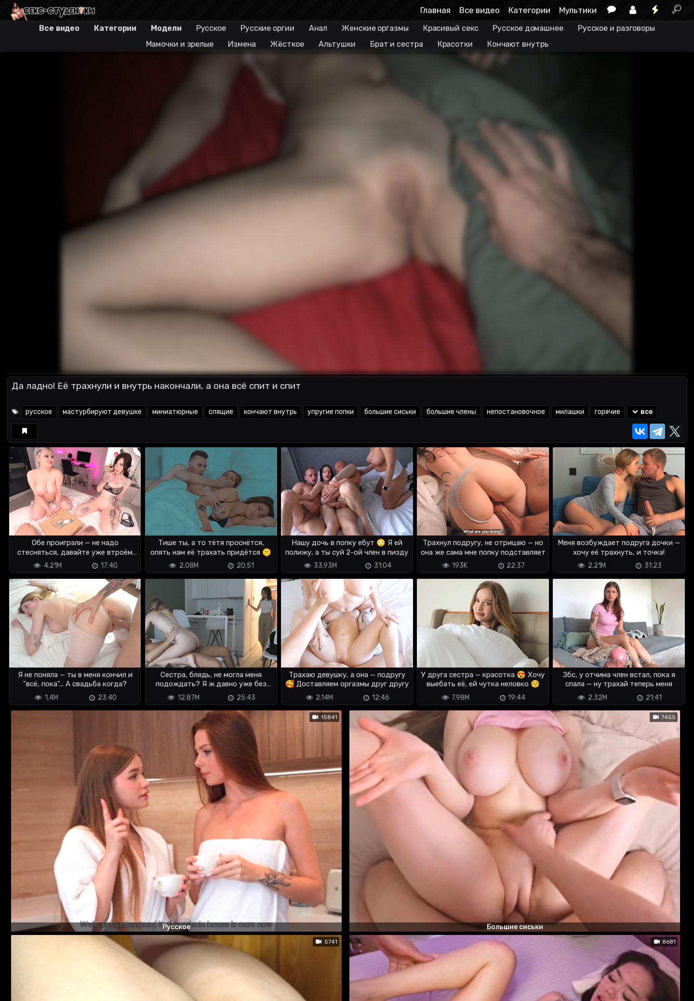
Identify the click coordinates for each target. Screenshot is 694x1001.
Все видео (479, 10)
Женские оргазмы (375, 28)
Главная (435, 10)
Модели (166, 28)
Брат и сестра (396, 44)
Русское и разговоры (616, 28)
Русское (211, 28)
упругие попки (330, 412)
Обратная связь (107, 987)
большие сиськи (390, 412)
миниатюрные (175, 412)
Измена (242, 44)
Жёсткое (287, 44)
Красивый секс (451, 28)
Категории (529, 10)
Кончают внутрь (517, 44)
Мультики (578, 10)
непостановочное (516, 412)
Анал (318, 28)
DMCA (22, 987)
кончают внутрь (270, 412)
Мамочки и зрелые (180, 44)
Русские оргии (267, 28)
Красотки (455, 44)
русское (39, 412)
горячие (607, 412)
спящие (221, 412)
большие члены (451, 412)
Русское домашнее (528, 28)
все (642, 412)
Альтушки (337, 44)
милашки (570, 412)
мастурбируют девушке (102, 412)
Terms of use (56, 987)
